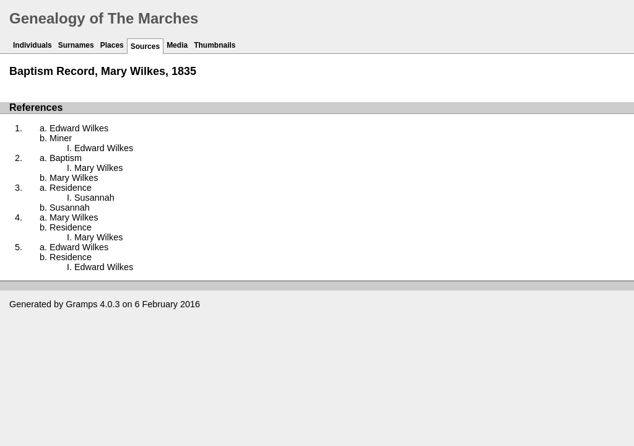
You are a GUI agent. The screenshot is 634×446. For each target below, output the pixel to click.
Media (177, 45)
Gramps (81, 304)
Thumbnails (214, 45)
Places (112, 45)
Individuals (32, 45)
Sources (145, 46)
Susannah (94, 198)
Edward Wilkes (79, 128)
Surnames (76, 45)
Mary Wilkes (98, 168)
